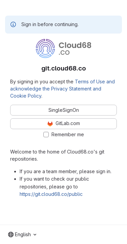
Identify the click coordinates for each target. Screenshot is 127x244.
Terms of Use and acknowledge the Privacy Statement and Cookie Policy (62, 89)
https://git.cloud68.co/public (51, 194)
